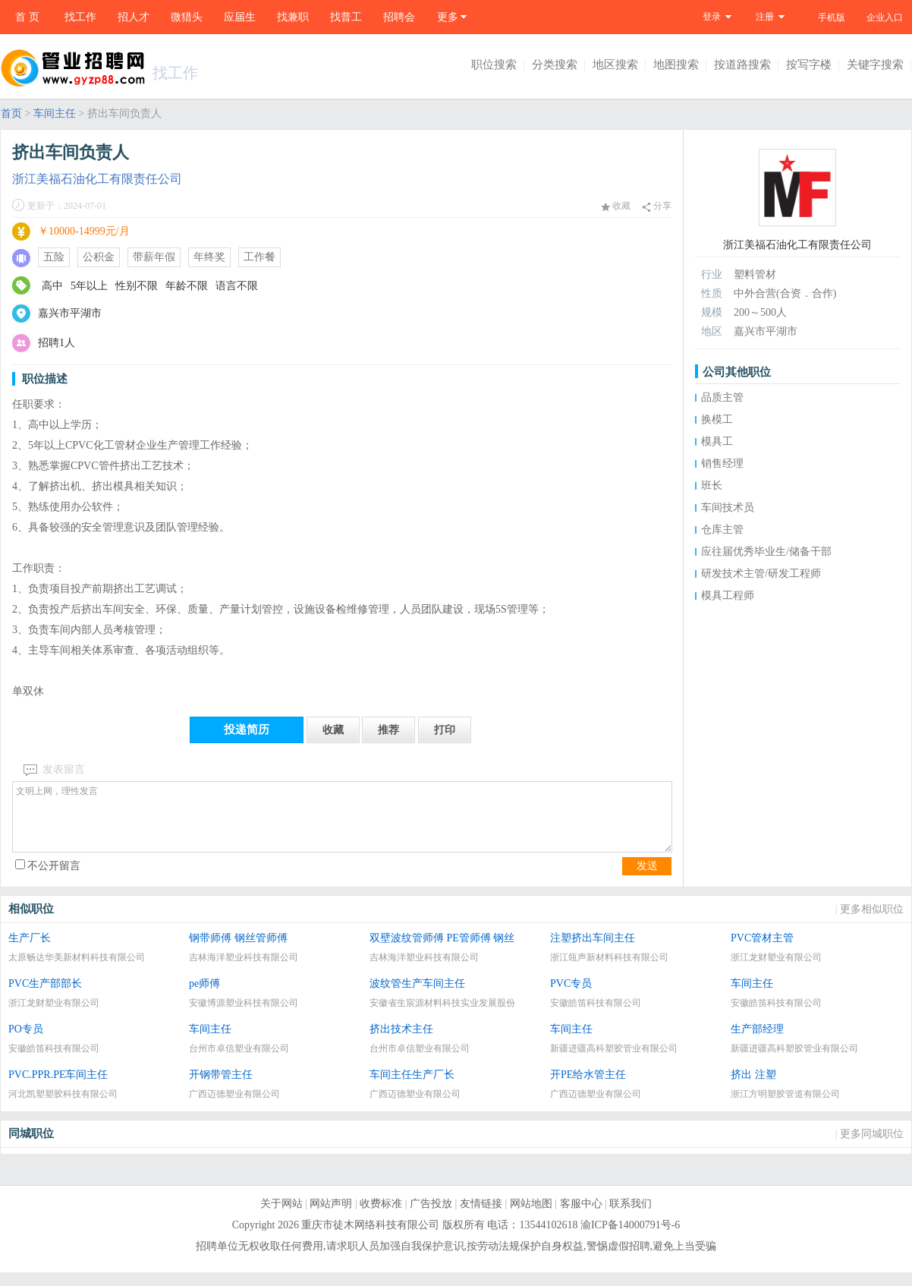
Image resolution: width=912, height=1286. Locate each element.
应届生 (240, 17)
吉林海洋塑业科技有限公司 (243, 971)
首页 (11, 113)
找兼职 (293, 17)
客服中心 (581, 1217)
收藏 (616, 205)
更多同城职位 (872, 1147)
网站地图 (531, 1217)
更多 (447, 17)
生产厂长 (29, 951)
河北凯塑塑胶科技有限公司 (63, 1107)
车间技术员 (727, 507)
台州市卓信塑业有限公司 (239, 1062)
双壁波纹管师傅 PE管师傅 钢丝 (442, 951)
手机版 (831, 17)
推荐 (388, 730)
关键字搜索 (875, 64)
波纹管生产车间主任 (417, 997)
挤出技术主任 (401, 1042)
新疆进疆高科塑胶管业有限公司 (614, 1062)
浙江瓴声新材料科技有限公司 (609, 971)
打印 (444, 730)
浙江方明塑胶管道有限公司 (785, 1107)
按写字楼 (809, 64)
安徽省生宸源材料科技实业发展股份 (442, 1016)
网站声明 (331, 1217)
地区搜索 (615, 64)
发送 (647, 879)
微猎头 (187, 17)
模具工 (717, 441)
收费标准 (381, 1217)
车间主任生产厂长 (412, 1088)
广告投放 (431, 1217)
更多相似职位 (872, 922)
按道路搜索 (742, 64)
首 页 (27, 17)
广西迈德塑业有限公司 (234, 1107)
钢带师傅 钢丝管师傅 (238, 951)
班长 (711, 485)
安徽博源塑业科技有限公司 (243, 1016)
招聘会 (399, 17)
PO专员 (25, 1042)
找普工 (346, 17)
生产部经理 (757, 1042)
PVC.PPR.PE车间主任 (58, 1088)
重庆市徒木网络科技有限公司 (370, 1238)
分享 (656, 206)
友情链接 (481, 1217)
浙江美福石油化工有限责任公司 (97, 178)
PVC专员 (571, 997)
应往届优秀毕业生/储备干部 (766, 551)
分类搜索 (554, 64)
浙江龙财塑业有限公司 (776, 971)
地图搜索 (676, 64)
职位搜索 (494, 64)
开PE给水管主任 (588, 1088)
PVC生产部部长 (45, 997)
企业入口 (884, 17)
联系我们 (630, 1217)
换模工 (717, 419)
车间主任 (54, 113)
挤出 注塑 (753, 1088)
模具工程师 (727, 595)
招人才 (133, 17)
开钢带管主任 (221, 1088)
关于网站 (281, 1217)
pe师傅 (204, 997)
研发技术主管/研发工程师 (761, 573)
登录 (712, 16)
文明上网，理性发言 (342, 823)
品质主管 (722, 397)
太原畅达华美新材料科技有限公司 (76, 971)
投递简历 (246, 729)
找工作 (80, 17)
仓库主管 (722, 529)
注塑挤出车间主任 (592, 951)
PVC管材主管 (762, 951)
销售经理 (722, 463)
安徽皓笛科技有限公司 (595, 1016)
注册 (765, 16)
